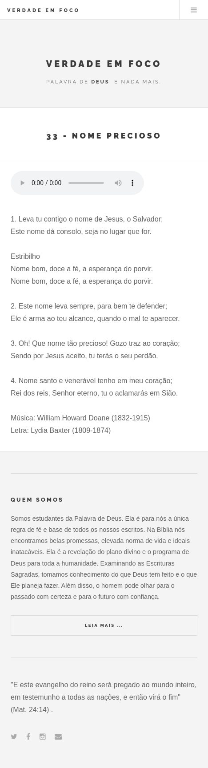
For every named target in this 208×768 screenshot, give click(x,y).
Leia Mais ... (104, 625)
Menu (194, 10)
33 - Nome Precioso (104, 135)
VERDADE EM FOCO (43, 10)
